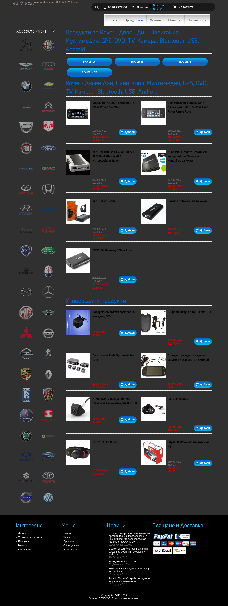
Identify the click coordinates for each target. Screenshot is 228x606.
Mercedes (48, 294)
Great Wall (26, 191)
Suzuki (26, 479)
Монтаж (174, 20)
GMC (48, 170)
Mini (48, 314)
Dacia (26, 129)
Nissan (48, 335)
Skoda (26, 438)
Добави (127, 132)
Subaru (48, 458)
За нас (113, 20)
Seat (48, 417)
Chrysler (26, 108)
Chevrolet (48, 88)
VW (48, 499)
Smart (48, 438)
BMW (26, 88)
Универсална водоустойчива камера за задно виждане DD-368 (114, 401)
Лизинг (156, 20)
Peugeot (48, 355)
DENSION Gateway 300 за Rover (112, 250)
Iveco (48, 211)
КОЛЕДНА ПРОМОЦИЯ (130, 563)
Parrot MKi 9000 (178, 399)
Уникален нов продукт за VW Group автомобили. (130, 571)
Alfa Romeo (48, 47)
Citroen (48, 108)
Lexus (26, 273)
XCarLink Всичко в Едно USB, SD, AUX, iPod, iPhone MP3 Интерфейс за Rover (113, 156)
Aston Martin (26, 67)
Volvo (26, 499)
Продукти (134, 20)
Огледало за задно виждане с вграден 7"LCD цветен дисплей (188, 358)
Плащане (23, 541)
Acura (26, 47)
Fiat (26, 150)
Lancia (26, 252)
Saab (26, 417)
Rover (48, 396)
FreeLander (26, 170)
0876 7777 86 (117, 7)
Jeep (26, 232)
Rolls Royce (26, 396)
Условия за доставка (30, 537)
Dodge (48, 129)
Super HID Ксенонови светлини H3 (188, 444)
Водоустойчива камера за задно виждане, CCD (113, 314)
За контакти (197, 20)
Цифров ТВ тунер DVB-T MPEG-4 (189, 312)
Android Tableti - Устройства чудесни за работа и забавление (130, 581)
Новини (116, 525)
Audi (48, 67)
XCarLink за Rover (103, 201)
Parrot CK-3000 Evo (104, 442)
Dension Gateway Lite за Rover (187, 201)
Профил (142, 7)
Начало (67, 533)
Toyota (48, 479)
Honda (48, 191)
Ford (48, 150)
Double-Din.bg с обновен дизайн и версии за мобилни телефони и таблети (130, 553)
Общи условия (71, 545)
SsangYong (26, 458)
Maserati (48, 273)
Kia (48, 232)
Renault (48, 376)
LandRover (48, 252)
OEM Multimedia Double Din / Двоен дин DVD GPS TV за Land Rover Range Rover (188, 107)
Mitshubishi (26, 335)
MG (26, 314)
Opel (26, 355)
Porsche (26, 376)
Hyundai (26, 211)
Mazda (26, 294)
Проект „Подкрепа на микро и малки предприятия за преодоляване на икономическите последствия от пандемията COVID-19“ (130, 539)
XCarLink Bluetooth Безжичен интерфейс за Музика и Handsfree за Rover (187, 156)
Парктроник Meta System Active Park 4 (113, 358)
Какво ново (24, 549)
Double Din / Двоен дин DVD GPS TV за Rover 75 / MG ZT (113, 105)
